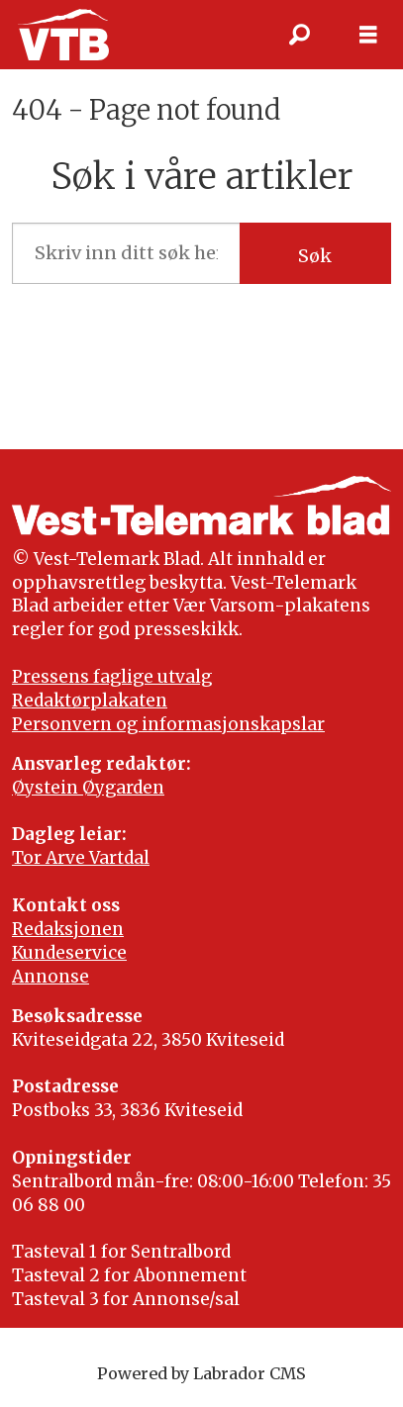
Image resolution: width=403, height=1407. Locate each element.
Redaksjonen (68, 929)
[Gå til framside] (63, 34)
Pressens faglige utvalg (112, 677)
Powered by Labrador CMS (201, 1373)
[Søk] (299, 34)
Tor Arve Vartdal (81, 858)
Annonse (50, 976)
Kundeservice (69, 953)
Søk (315, 255)
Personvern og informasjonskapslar (168, 724)
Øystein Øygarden (88, 787)
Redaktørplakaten (89, 700)
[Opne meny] (368, 34)
